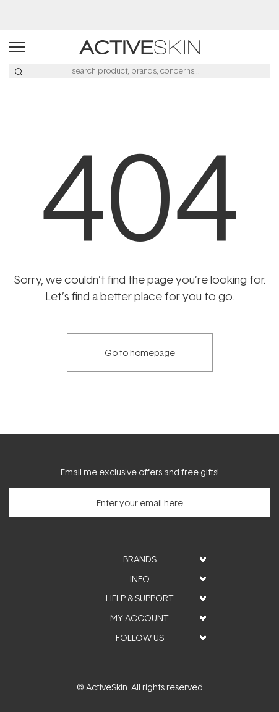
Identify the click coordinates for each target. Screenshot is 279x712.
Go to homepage (140, 352)
